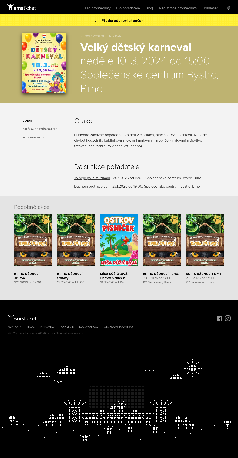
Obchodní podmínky (118, 326)
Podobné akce (33, 137)
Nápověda (47, 326)
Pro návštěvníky (98, 8)
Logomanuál (88, 326)
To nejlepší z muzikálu (92, 178)
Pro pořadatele (128, 8)
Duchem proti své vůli (91, 186)
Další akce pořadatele (39, 129)
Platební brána (64, 333)
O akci (27, 121)
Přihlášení (212, 8)
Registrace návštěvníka (178, 8)
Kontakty (15, 326)
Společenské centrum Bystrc (148, 75)
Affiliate (67, 326)
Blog (149, 8)
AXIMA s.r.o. (45, 333)
